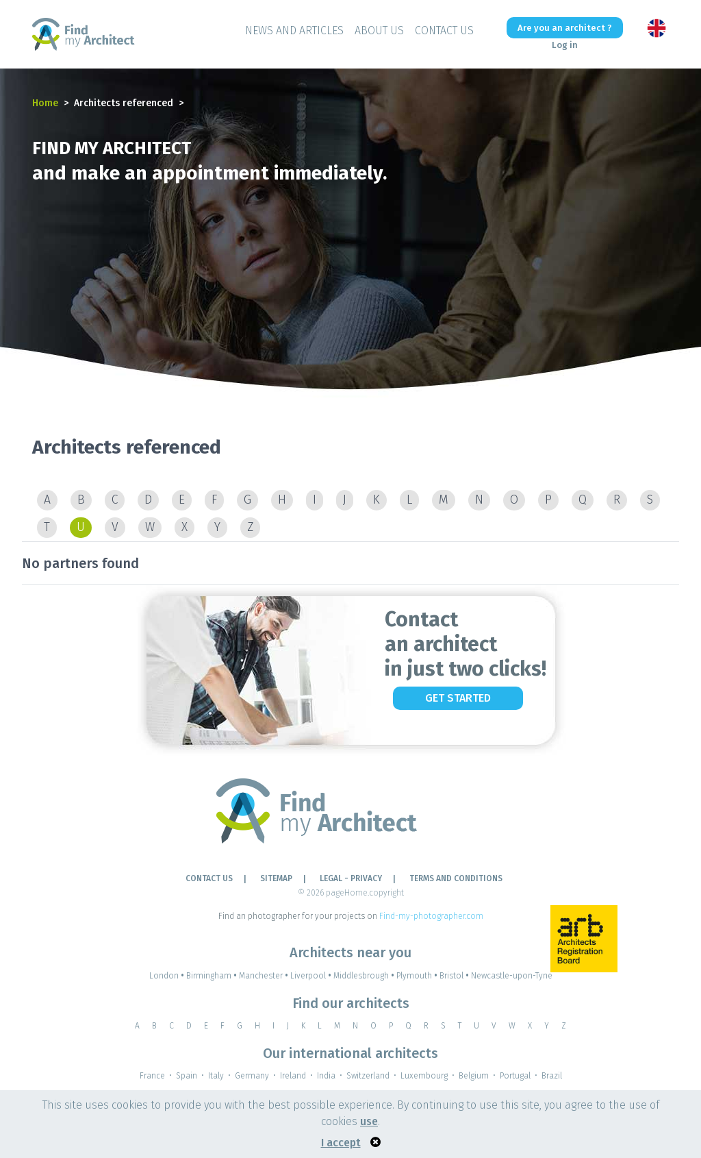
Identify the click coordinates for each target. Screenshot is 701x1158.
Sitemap (276, 878)
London (167, 976)
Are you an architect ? (565, 28)
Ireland (293, 1076)
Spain (186, 1076)
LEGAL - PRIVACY (351, 878)
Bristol (455, 976)
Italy (216, 1076)
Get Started (458, 697)
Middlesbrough (364, 976)
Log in (565, 45)
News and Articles (294, 30)
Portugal (515, 1076)
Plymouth (417, 976)
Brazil (551, 1076)
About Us (379, 30)
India (326, 1076)
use (369, 1121)
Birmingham (212, 976)
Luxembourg (424, 1076)
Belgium (474, 1076)
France (152, 1076)
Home (45, 103)
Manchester (264, 976)
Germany (252, 1076)
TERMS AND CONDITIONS (455, 878)
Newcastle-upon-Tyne (511, 976)
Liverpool (311, 976)
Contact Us (444, 30)
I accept (341, 1142)
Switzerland (368, 1076)
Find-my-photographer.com (431, 916)
